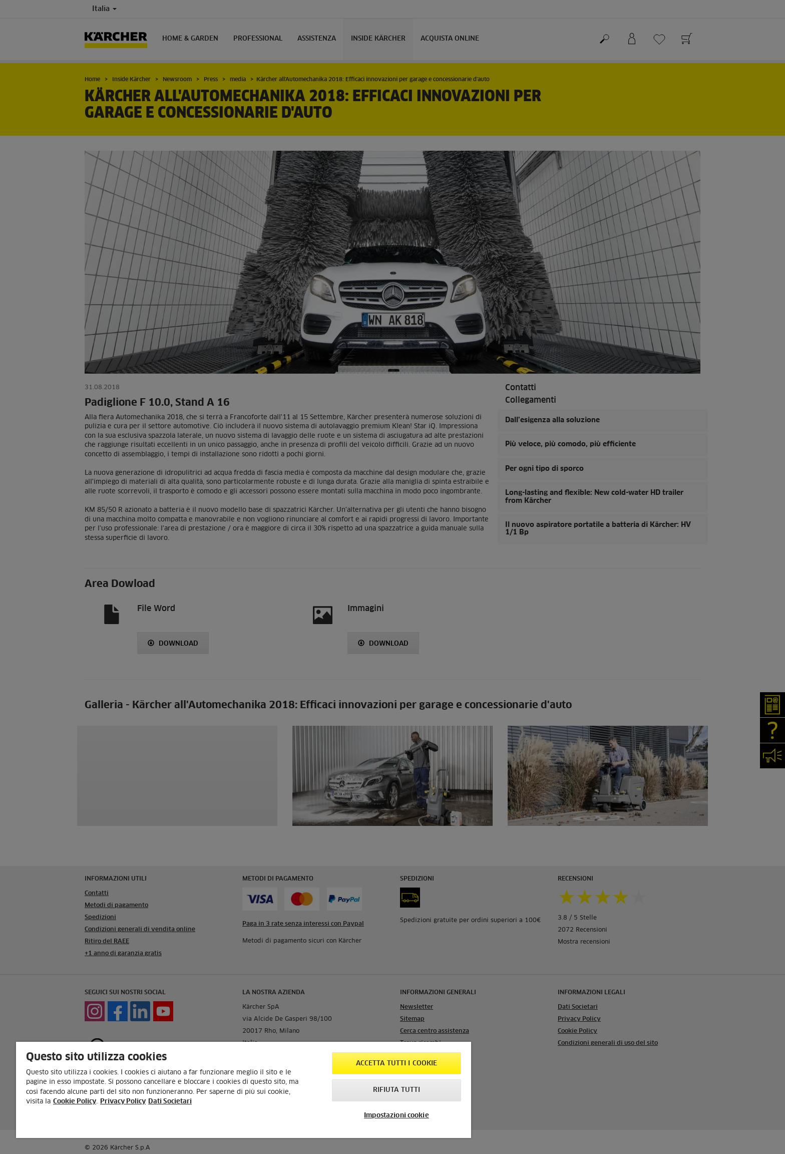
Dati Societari (170, 1101)
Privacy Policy (123, 1101)
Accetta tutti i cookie (397, 1063)
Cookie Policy (74, 1101)
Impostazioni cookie (396, 1115)
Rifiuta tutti (397, 1090)
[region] (243, 1090)
